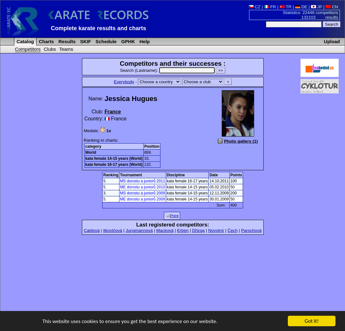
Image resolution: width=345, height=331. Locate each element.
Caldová (92, 230)
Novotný (216, 230)
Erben (182, 230)
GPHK (127, 41)
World (90, 152)
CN (332, 6)
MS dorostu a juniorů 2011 (142, 181)
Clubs (50, 49)
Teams (66, 49)
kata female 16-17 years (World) (114, 164)
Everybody (124, 81)
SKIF (85, 41)
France (113, 111)
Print (172, 215)
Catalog (24, 41)
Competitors (28, 49)
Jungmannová (138, 230)
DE (301, 6)
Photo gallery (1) (241, 141)
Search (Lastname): (168, 70)
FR (270, 6)
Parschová (251, 230)
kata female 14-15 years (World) (114, 158)
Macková (164, 230)
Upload (332, 41)
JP (316, 6)
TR (286, 6)
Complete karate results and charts (98, 28)
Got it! (312, 321)
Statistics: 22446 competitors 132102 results (310, 15)
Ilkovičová (112, 230)
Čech (232, 230)
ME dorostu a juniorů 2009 (142, 199)
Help (144, 41)
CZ (254, 6)
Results (66, 41)
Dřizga (198, 230)
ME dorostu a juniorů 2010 (142, 187)
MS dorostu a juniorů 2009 (142, 193)
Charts (45, 41)
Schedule (105, 41)
